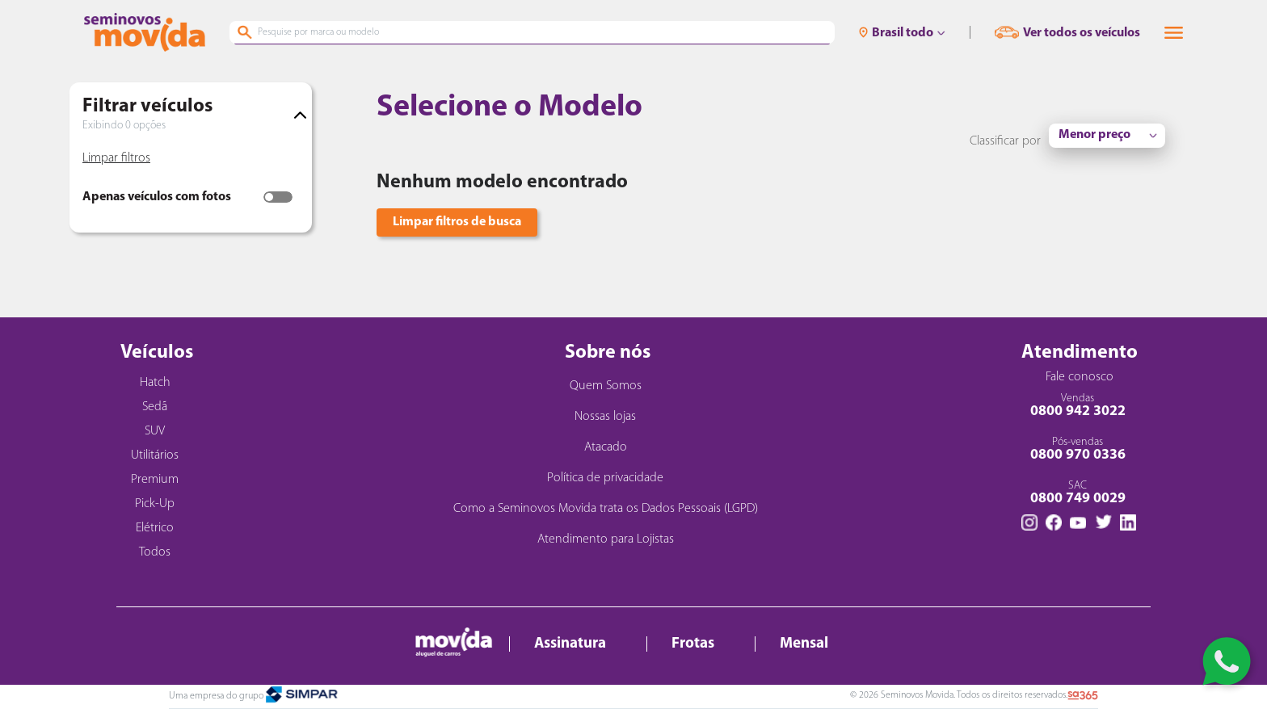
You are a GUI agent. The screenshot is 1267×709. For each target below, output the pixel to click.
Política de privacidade (605, 478)
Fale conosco (1079, 377)
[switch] (278, 197)
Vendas (1077, 405)
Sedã (154, 407)
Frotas (692, 644)
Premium (155, 479)
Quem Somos (606, 386)
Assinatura (570, 644)
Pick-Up (155, 503)
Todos (154, 552)
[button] (1173, 33)
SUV (155, 431)
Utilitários (155, 455)
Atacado (605, 447)
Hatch (155, 382)
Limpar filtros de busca (457, 222)
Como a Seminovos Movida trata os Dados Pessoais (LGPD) (605, 508)
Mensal (804, 644)
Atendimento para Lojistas (605, 539)
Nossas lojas (605, 416)
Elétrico (155, 528)
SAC (1077, 493)
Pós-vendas (1077, 449)
